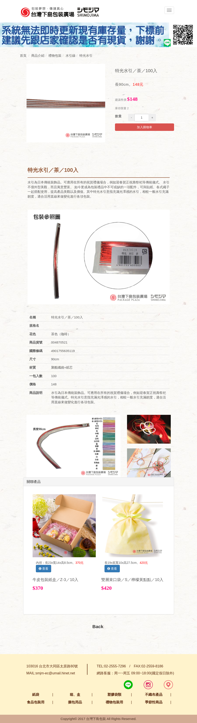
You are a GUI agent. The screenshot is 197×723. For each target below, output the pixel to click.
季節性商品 (153, 702)
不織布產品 (153, 694)
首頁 (23, 55)
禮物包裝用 (114, 702)
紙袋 (35, 694)
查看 (43, 568)
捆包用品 (75, 702)
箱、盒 (75, 694)
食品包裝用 (35, 702)
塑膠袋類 (114, 694)
